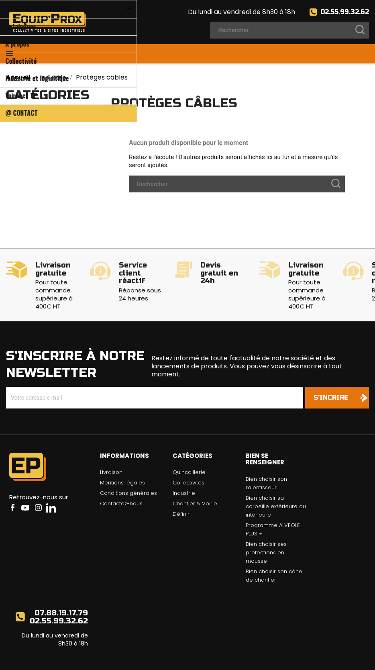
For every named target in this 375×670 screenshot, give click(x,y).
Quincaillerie (189, 448)
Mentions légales (122, 458)
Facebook (12, 483)
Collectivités (188, 458)
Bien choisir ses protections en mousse (266, 528)
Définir (181, 490)
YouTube (25, 483)
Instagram (38, 483)
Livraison (111, 448)
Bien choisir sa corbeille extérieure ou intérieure (276, 482)
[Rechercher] (289, 30)
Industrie (184, 469)
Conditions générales (128, 469)
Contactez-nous (121, 479)
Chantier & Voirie (195, 479)
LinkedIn (51, 483)
